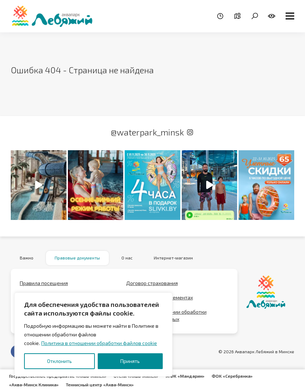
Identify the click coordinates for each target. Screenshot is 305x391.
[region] (93, 335)
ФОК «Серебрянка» (231, 375)
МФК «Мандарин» (184, 375)
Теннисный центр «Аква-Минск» (100, 384)
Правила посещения (44, 283)
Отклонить (59, 361)
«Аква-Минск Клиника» (34, 384)
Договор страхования (152, 283)
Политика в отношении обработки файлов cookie (99, 343)
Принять (130, 361)
